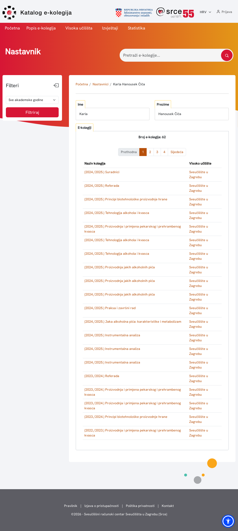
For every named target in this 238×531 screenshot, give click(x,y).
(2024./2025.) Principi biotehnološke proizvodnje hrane (125, 199)
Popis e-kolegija (41, 28)
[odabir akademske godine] (32, 100)
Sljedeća (177, 152)
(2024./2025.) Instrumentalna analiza (112, 335)
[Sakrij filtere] (56, 85)
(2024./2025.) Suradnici (101, 172)
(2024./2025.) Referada (101, 185)
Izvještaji (110, 28)
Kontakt (168, 506)
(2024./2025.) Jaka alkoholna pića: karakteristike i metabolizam (132, 321)
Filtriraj (32, 112)
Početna (12, 28)
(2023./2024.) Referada (101, 376)
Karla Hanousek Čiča (129, 84)
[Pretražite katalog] (227, 55)
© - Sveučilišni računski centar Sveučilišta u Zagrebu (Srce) (119, 514)
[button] (224, 12)
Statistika (136, 28)
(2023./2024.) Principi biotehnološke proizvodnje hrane (125, 417)
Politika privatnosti (140, 506)
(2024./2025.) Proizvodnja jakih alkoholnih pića (119, 267)
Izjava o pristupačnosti (101, 506)
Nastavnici (101, 84)
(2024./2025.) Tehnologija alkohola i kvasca (116, 213)
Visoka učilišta (78, 28)
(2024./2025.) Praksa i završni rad (110, 308)
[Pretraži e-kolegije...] (176, 55)
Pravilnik (70, 506)
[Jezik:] (205, 12)
